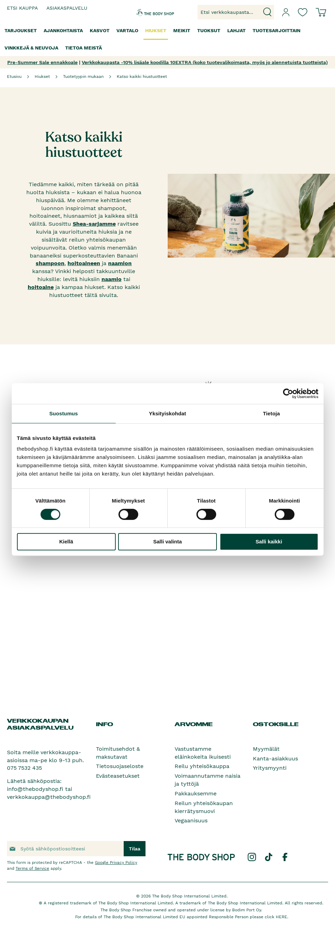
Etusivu (14, 76)
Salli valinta (167, 541)
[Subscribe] (135, 848)
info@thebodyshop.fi (35, 789)
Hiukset (42, 76)
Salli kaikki (269, 541)
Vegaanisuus (191, 820)
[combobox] (235, 12)
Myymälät (266, 749)
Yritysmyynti (269, 768)
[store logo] (148, 12)
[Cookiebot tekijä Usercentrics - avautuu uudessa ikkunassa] (288, 393)
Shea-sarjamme (94, 223)
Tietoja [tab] (271, 413)
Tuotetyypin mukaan (83, 76)
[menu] (167, 39)
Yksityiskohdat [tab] (167, 413)
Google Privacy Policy (116, 862)
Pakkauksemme (196, 793)
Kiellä (66, 541)
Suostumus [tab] (63, 413)
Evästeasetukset (118, 776)
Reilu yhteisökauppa (202, 766)
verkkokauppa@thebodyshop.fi (49, 797)
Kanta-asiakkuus (275, 758)
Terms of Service (32, 868)
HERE (281, 916)
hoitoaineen (84, 263)
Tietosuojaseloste (119, 766)
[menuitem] (20, 30)
